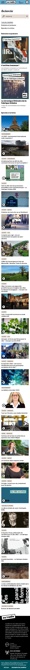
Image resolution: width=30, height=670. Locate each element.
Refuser (6, 667)
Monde (3, 433)
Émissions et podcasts (8, 25)
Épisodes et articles (7, 28)
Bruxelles (9, 433)
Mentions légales (14, 648)
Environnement (6, 134)
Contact (12, 643)
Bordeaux (10, 361)
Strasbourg (11, 158)
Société (4, 158)
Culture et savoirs (7, 505)
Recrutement (13, 645)
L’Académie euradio (15, 646)
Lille (9, 232)
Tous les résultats (7, 22)
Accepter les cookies (19, 667)
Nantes (10, 209)
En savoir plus (22, 664)
